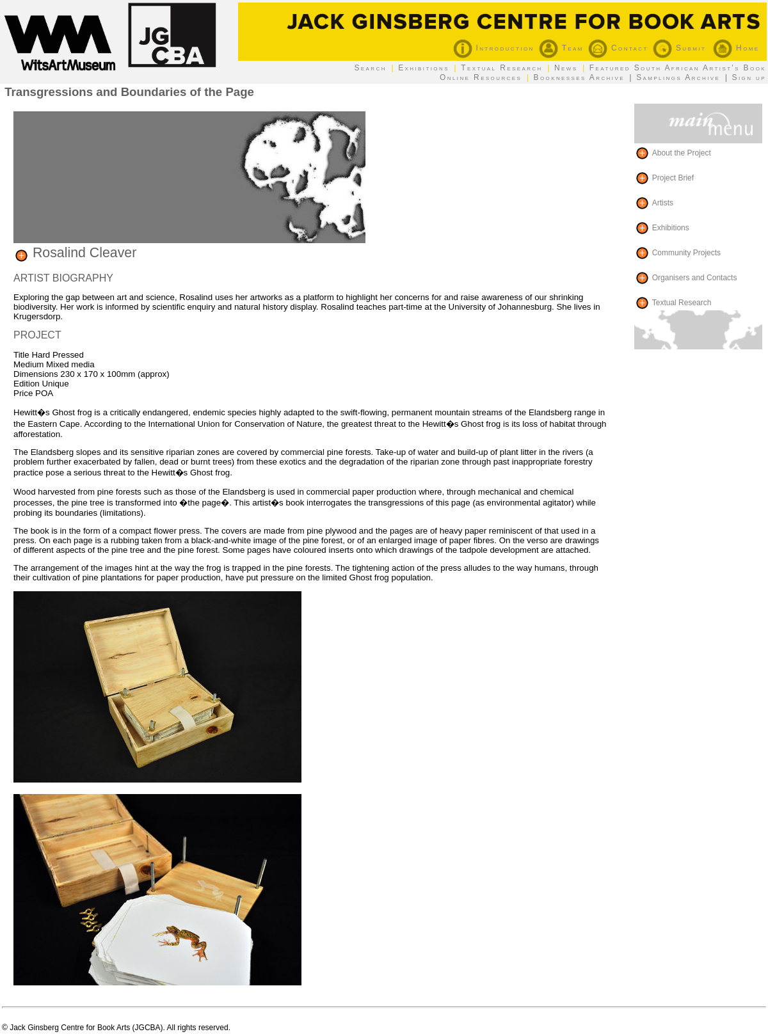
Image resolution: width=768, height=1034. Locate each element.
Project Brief (673, 177)
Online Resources (481, 77)
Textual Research (502, 67)
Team (561, 48)
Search (370, 67)
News (566, 67)
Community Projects (686, 252)
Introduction (493, 48)
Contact (618, 48)
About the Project (681, 152)
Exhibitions (423, 67)
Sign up (749, 77)
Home (736, 48)
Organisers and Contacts (694, 277)
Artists (662, 202)
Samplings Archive (678, 77)
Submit (679, 48)
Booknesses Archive (579, 77)
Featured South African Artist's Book (677, 67)
